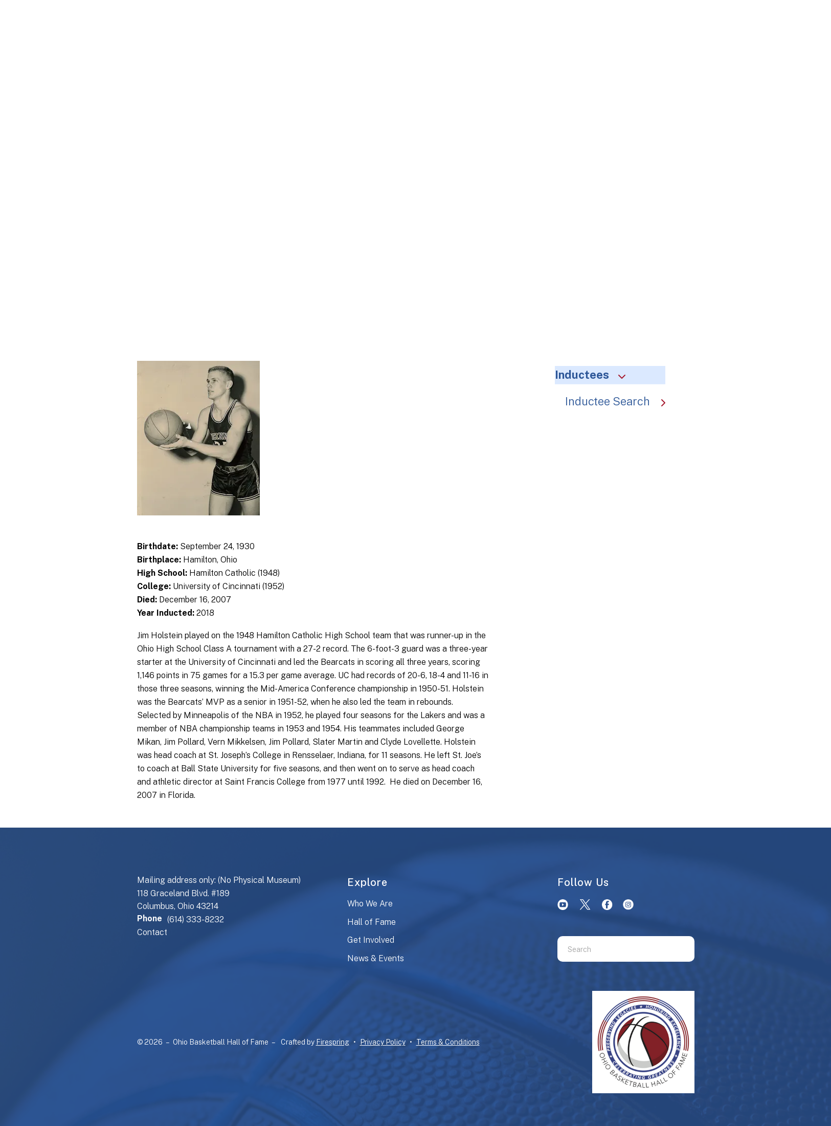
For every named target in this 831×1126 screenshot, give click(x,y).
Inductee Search (620, 401)
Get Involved (370, 940)
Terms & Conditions (448, 1042)
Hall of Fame (371, 922)
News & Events (375, 958)
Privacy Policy (383, 1042)
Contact (152, 932)
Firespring (332, 1042)
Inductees (595, 374)
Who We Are (370, 903)
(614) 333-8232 (195, 919)
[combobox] (613, 949)
